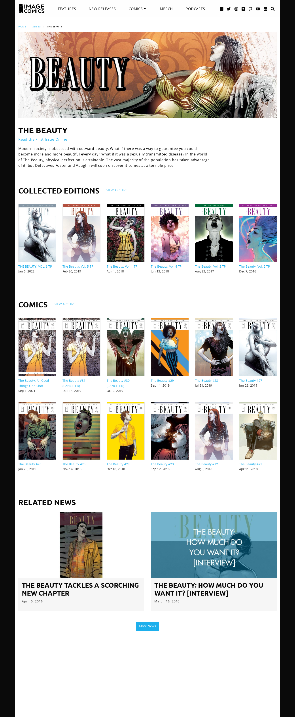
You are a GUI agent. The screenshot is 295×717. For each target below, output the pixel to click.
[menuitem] (67, 8)
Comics (136, 8)
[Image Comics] (31, 8)
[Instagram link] (236, 9)
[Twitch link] (250, 9)
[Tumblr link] (243, 9)
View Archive (116, 190)
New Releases (102, 8)
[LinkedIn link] (265, 9)
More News (147, 626)
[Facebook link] (221, 9)
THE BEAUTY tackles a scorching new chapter (80, 589)
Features (67, 8)
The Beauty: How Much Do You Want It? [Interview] (208, 589)
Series (36, 26)
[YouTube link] (258, 9)
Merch (166, 8)
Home (22, 26)
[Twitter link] (229, 9)
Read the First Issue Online (42, 139)
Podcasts (195, 8)
